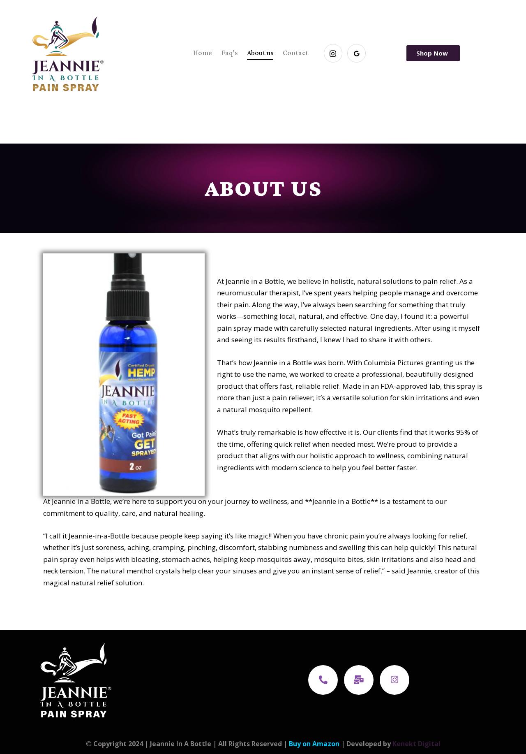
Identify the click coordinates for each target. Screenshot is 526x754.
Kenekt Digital (416, 743)
